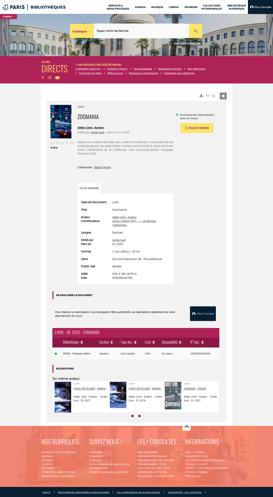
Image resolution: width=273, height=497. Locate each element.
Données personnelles (213, 467)
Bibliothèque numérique (58, 475)
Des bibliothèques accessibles (205, 459)
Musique (47, 459)
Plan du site (193, 475)
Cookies (190, 467)
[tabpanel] (125, 240)
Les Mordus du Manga (152, 471)
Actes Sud (97, 132)
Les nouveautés (147, 451)
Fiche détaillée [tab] (89, 188)
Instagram (96, 455)
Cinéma (46, 463)
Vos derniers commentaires (155, 475)
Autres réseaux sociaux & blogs (109, 463)
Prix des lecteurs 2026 (151, 463)
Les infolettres (98, 467)
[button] (260, 7)
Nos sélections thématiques (155, 459)
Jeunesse (47, 467)
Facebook (96, 451)
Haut (186, 426)
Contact (198, 451)
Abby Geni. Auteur (90, 127)
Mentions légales (196, 471)
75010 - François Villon (76, 352)
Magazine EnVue (196, 455)
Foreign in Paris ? (196, 463)
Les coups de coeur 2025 (153, 467)
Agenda (46, 455)
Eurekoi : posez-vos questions (108, 471)
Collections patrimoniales (58, 471)
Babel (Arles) (102, 167)
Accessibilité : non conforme (184, 491)
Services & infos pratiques (58, 451)
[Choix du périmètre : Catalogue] (82, 31)
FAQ (188, 451)
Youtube (95, 459)
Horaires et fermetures (152, 455)
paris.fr (46, 491)
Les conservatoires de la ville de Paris (138, 491)
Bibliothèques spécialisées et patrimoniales (83, 491)
